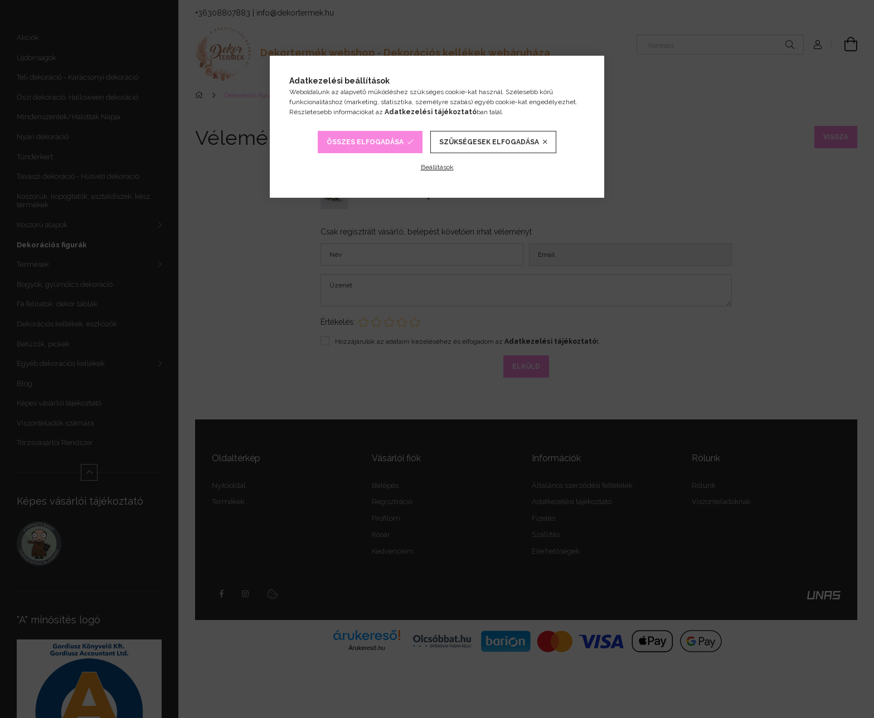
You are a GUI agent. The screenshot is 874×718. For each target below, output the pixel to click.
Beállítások (437, 167)
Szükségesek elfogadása (489, 142)
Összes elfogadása (365, 142)
